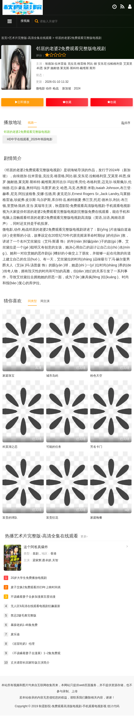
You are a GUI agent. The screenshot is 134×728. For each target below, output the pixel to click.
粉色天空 (96, 375)
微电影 (40, 88)
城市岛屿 (52, 375)
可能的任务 (53, 446)
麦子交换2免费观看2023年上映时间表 (32, 587)
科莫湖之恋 (9, 446)
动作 (49, 88)
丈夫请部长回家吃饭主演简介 (26, 662)
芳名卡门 (96, 446)
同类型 (32, 301)
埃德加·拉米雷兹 (56, 63)
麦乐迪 (12, 634)
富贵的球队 (9, 517)
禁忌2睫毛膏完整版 (20, 615)
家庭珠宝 (8, 375)
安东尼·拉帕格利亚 (110, 63)
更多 (84, 536)
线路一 (32, 122)
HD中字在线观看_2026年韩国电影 (29, 139)
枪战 (56, 88)
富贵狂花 (52, 517)
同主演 (45, 301)
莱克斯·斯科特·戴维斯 (74, 68)
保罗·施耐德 (51, 68)
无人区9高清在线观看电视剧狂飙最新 (32, 606)
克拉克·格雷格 (77, 63)
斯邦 (92, 68)
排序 (125, 123)
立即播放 (22, 102)
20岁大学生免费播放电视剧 (25, 578)
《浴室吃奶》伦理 (19, 644)
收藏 (67, 102)
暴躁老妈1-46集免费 (21, 625)
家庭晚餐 (96, 517)
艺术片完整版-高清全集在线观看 (30, 38)
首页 (4, 38)
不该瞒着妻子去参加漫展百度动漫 (29, 596)
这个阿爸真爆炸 (36, 547)
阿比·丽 (92, 63)
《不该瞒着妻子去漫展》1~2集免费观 (32, 653)
